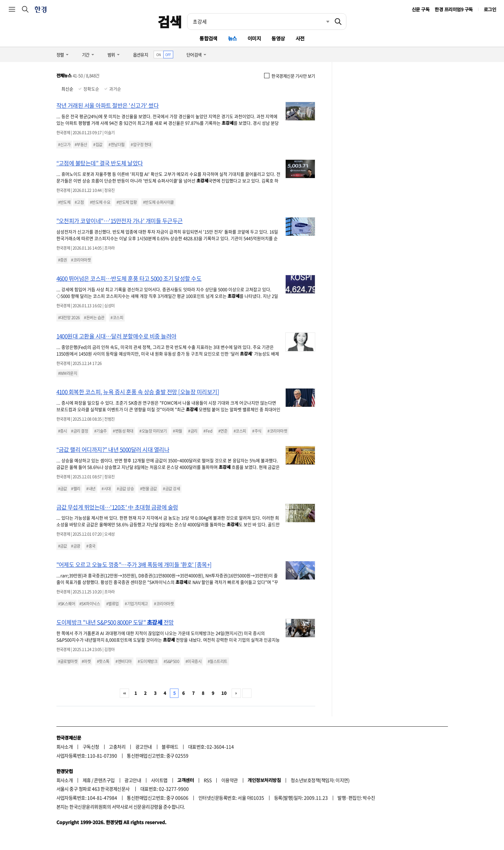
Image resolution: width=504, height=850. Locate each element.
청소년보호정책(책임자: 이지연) (320, 780)
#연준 (222, 431)
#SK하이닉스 (89, 604)
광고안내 (143, 746)
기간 (86, 54)
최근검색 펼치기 (322, 21)
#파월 (177, 431)
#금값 (62, 489)
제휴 (87, 780)
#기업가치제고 (136, 604)
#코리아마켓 (81, 260)
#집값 (97, 145)
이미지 (254, 38)
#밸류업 (112, 604)
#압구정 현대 (141, 145)
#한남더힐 (116, 145)
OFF (168, 54)
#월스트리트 (217, 661)
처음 (124, 693)
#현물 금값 (148, 489)
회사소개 (64, 746)
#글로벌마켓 (68, 661)
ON (158, 54)
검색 (170, 21)
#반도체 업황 (126, 202)
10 (223, 693)
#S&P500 (171, 661)
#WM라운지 (67, 373)
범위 (111, 54)
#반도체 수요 (100, 202)
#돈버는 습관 (94, 318)
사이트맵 (159, 780)
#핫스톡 (103, 661)
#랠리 (75, 489)
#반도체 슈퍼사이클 (158, 202)
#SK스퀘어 (66, 604)
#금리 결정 (79, 431)
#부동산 (81, 145)
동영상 (278, 38)
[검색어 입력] (258, 22)
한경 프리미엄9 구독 (453, 9)
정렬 (60, 54)
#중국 (90, 546)
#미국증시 (193, 661)
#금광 (75, 546)
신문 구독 (420, 9)
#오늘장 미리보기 (153, 431)
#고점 (79, 202)
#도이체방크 (147, 661)
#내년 (90, 489)
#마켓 (86, 661)
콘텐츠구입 (104, 780)
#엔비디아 (123, 661)
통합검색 (208, 38)
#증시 (62, 431)
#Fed (207, 431)
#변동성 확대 (123, 431)
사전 (300, 38)
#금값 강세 (171, 489)
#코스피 (116, 318)
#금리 (192, 431)
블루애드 (170, 746)
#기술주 (100, 431)
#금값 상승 (125, 489)
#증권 (62, 260)
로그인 (490, 9)
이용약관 (229, 780)
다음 (236, 693)
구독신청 (91, 746)
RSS (207, 780)
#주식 (256, 431)
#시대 (106, 489)
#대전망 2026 (69, 318)
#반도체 (64, 202)
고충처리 (117, 746)
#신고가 (64, 145)
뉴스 (232, 38)
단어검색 (194, 54)
